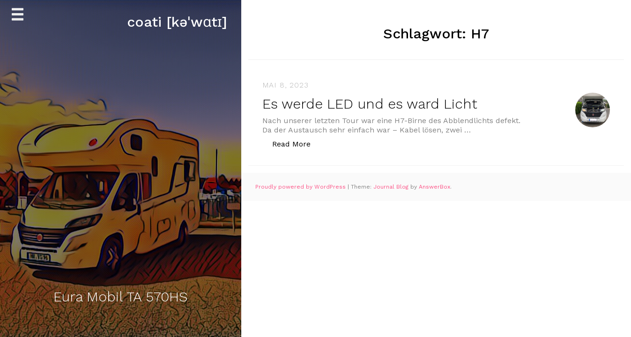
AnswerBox (434, 186)
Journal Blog (391, 186)
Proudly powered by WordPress (301, 186)
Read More (296, 143)
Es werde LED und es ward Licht (369, 103)
